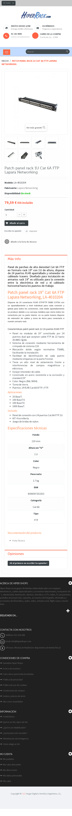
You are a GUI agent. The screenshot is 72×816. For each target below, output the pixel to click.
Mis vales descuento (12, 764)
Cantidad (9, 209)
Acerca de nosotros (11, 668)
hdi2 (24, 793)
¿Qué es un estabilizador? (14, 727)
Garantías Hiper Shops (13, 663)
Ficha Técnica (18, 540)
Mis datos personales (12, 775)
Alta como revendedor (13, 701)
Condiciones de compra (14, 690)
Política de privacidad (13, 679)
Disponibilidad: (13, 193)
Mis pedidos (8, 759)
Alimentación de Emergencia (15, 738)
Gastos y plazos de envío (14, 696)
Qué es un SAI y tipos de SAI (15, 722)
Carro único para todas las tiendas (18, 674)
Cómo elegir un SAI (11, 744)
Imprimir (33, 231)
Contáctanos (8, 716)
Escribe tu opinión (13, 230)
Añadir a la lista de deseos (23, 241)
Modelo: (9, 182)
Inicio (5, 60)
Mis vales (7, 781)
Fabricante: (11, 187)
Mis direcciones (10, 770)
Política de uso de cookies (15, 685)
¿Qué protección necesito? (15, 733)
